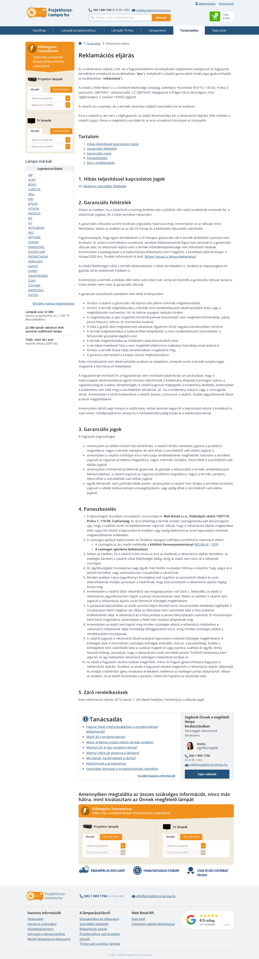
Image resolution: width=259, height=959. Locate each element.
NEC (31, 232)
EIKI (30, 199)
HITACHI (33, 208)
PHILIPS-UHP (36, 252)
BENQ (32, 184)
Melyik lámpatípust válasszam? (49, 939)
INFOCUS (34, 213)
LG (30, 223)
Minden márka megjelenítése (53, 303)
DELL (31, 194)
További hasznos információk (156, 776)
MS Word (201, 544)
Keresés (161, 17)
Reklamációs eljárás (93, 929)
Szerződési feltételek (94, 924)
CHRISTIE (34, 189)
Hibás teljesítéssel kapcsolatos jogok (113, 144)
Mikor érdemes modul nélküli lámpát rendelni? (120, 742)
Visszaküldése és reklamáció (99, 919)
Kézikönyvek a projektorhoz (106, 763)
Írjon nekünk (207, 774)
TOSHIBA (34, 285)
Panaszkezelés (97, 158)
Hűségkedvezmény (41, 929)
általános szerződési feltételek (105, 186)
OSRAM (33, 242)
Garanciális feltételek (102, 148)
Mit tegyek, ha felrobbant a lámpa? (111, 758)
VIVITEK (33, 295)
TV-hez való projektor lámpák (100, 944)
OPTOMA (34, 237)
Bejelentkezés (207, 3)
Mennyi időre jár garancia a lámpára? (112, 753)
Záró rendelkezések (101, 163)
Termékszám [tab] (111, 837)
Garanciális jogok (99, 153)
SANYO (33, 266)
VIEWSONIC (36, 290)
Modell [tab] (90, 837)
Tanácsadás (36, 919)
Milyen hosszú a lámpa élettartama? (170, 256)
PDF (215, 544)
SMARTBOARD (38, 276)
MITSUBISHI (36, 228)
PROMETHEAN (38, 256)
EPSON (33, 204)
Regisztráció (226, 3)
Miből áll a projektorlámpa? (106, 737)
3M (30, 175)
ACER (31, 180)
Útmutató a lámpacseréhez (46, 934)
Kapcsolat (138, 919)
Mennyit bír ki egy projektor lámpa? (111, 747)
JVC (30, 218)
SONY (32, 281)
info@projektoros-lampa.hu (151, 10)
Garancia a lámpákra (42, 924)
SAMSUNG (35, 261)
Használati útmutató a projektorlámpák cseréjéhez (122, 768)
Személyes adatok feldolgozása (153, 924)
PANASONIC (36, 247)
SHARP (32, 271)
